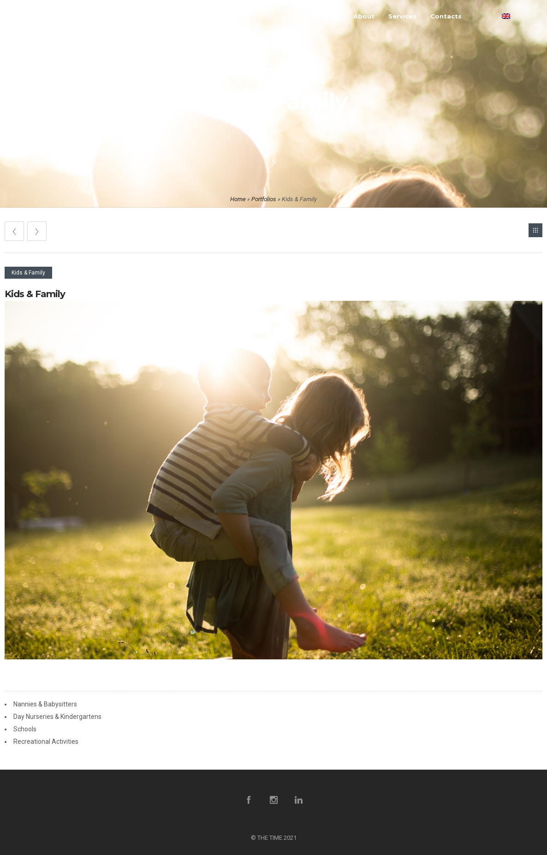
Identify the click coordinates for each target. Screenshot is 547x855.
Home (329, 16)
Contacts (446, 16)
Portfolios (263, 199)
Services (402, 16)
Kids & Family (35, 293)
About (364, 16)
